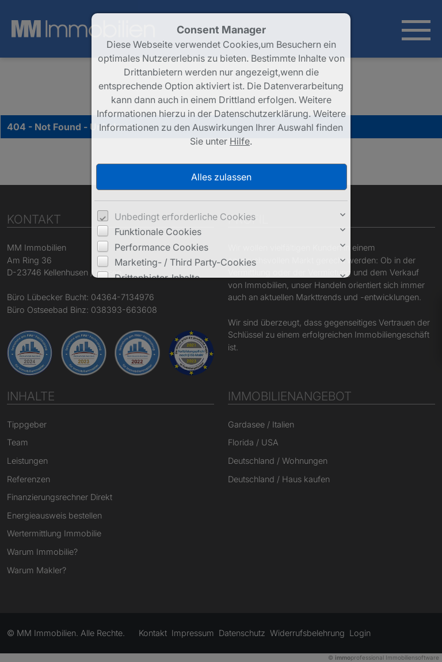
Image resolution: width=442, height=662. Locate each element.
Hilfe (240, 141)
